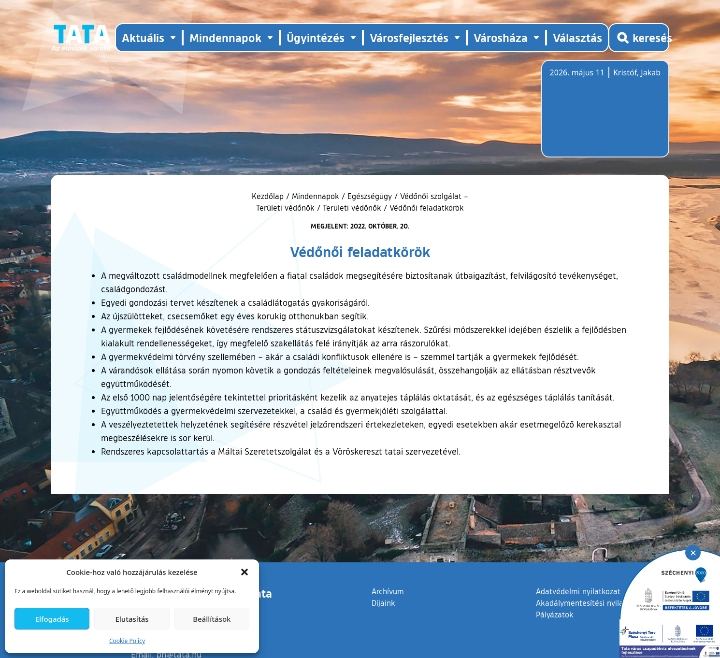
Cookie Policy (127, 641)
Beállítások (211, 619)
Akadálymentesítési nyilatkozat (590, 603)
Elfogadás (52, 619)
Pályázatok (555, 614)
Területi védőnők (352, 208)
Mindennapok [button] (225, 37)
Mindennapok (315, 196)
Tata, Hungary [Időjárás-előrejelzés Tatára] (604, 114)
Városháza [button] (501, 37)
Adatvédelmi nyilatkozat (578, 591)
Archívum (388, 591)
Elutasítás (131, 619)
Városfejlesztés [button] (409, 37)
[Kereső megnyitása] (638, 37)
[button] (244, 572)
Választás (577, 37)
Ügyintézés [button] (316, 37)
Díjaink (383, 603)
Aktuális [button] (143, 37)
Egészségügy (369, 196)
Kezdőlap (269, 196)
